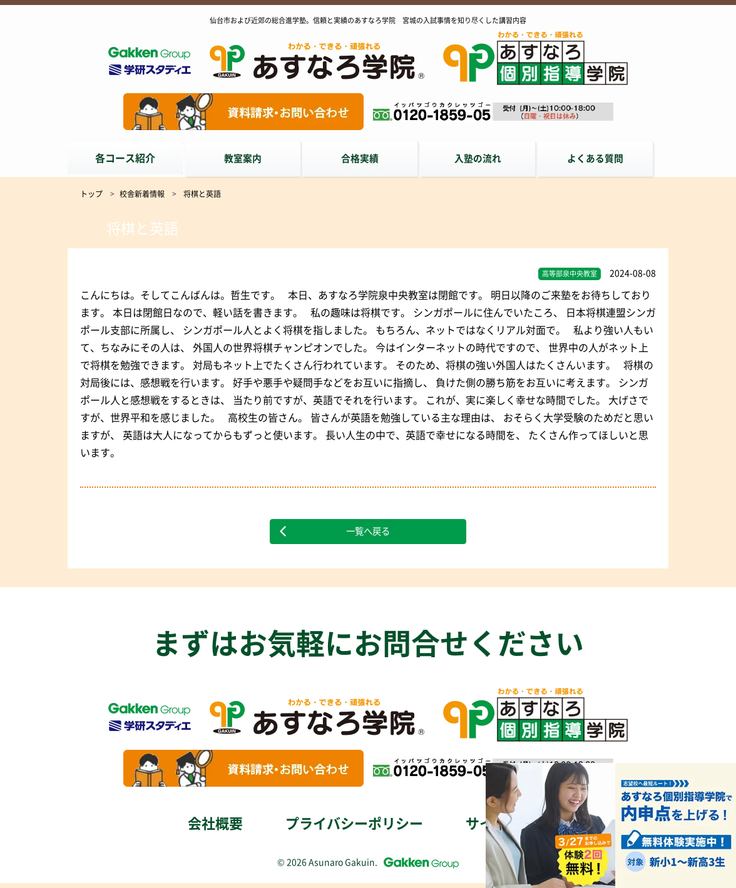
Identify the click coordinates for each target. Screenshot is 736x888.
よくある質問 (606, 158)
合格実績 (365, 158)
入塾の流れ (486, 158)
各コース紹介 (125, 158)
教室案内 (245, 158)
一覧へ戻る (368, 532)
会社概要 (215, 828)
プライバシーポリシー (354, 828)
